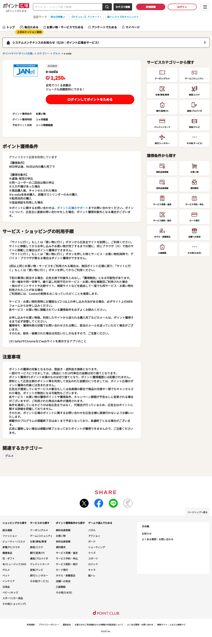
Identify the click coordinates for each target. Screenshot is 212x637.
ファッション (9, 535)
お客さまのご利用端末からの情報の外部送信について (99, 624)
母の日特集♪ (58, 16)
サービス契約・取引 (67, 564)
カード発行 (62, 569)
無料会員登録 (63, 530)
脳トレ (91, 575)
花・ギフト (8, 558)
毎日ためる (29, 27)
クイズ (91, 552)
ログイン (182, 6)
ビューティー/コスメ (13, 541)
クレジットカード (39, 564)
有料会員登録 (63, 541)
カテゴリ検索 (123, 6)
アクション (94, 535)
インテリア (8, 581)
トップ (8, 27)
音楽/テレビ (36, 569)
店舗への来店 (63, 581)
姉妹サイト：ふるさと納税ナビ (171, 624)
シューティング (96, 547)
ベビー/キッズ (10, 592)
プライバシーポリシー (49, 624)
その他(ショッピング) (14, 603)
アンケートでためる (102, 27)
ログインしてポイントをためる (90, 99)
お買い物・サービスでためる (63, 27)
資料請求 (61, 547)
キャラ (91, 569)
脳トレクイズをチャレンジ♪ (123, 16)
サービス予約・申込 (67, 558)
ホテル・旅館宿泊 (65, 575)
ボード (91, 541)
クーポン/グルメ (39, 530)
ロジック (93, 564)
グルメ (9, 456)
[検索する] (107, 6)
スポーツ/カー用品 (12, 598)
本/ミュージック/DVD (14, 564)
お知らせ (147, 533)
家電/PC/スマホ (11, 547)
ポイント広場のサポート (72, 208)
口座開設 (61, 586)
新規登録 (151, 6)
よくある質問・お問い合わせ (157, 539)
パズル (91, 530)
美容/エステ (36, 547)
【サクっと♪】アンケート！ (86, 16)
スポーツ (93, 558)
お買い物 (61, 535)
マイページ (131, 27)
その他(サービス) (39, 581)
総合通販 (7, 530)
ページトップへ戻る (198, 512)
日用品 (6, 586)
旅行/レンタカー (39, 575)
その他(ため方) (64, 592)
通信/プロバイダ (39, 558)
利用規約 (31, 624)
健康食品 (7, 552)
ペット (6, 575)
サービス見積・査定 (67, 552)
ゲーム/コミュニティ (41, 535)
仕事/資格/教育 (38, 541)
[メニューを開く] (205, 7)
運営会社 (67, 624)
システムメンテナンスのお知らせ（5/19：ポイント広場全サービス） (56, 43)
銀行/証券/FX (37, 552)
